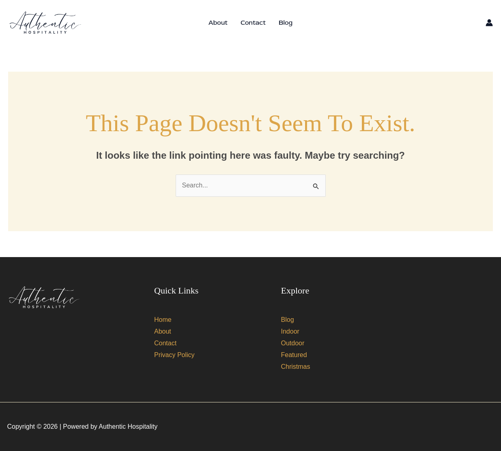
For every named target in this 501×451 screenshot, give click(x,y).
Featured (294, 354)
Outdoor (293, 343)
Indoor (290, 331)
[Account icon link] (489, 22)
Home (163, 319)
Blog (285, 23)
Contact (253, 23)
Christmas (295, 366)
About (218, 23)
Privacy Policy (174, 354)
